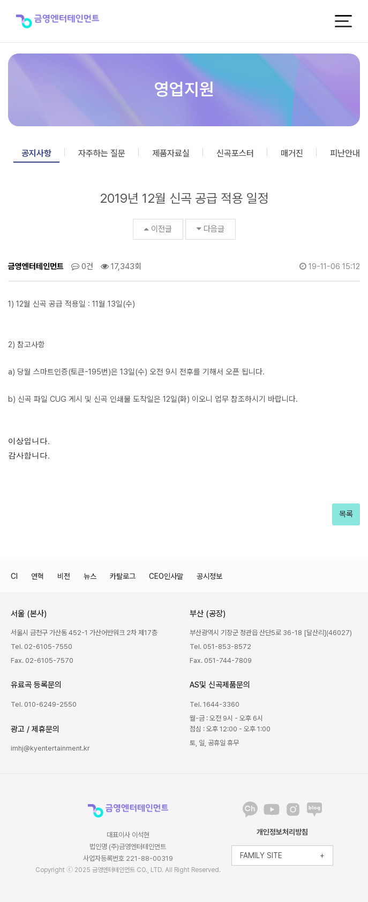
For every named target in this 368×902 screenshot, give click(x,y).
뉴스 (90, 576)
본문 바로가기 (0, 0)
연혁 (37, 576)
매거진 (292, 153)
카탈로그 (123, 576)
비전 (63, 576)
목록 (346, 514)
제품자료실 (171, 153)
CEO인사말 (166, 576)
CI (14, 576)
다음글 (210, 229)
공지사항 (36, 153)
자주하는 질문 (101, 153)
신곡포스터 (235, 153)
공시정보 (209, 576)
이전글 (158, 229)
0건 (82, 266)
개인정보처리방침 (282, 832)
